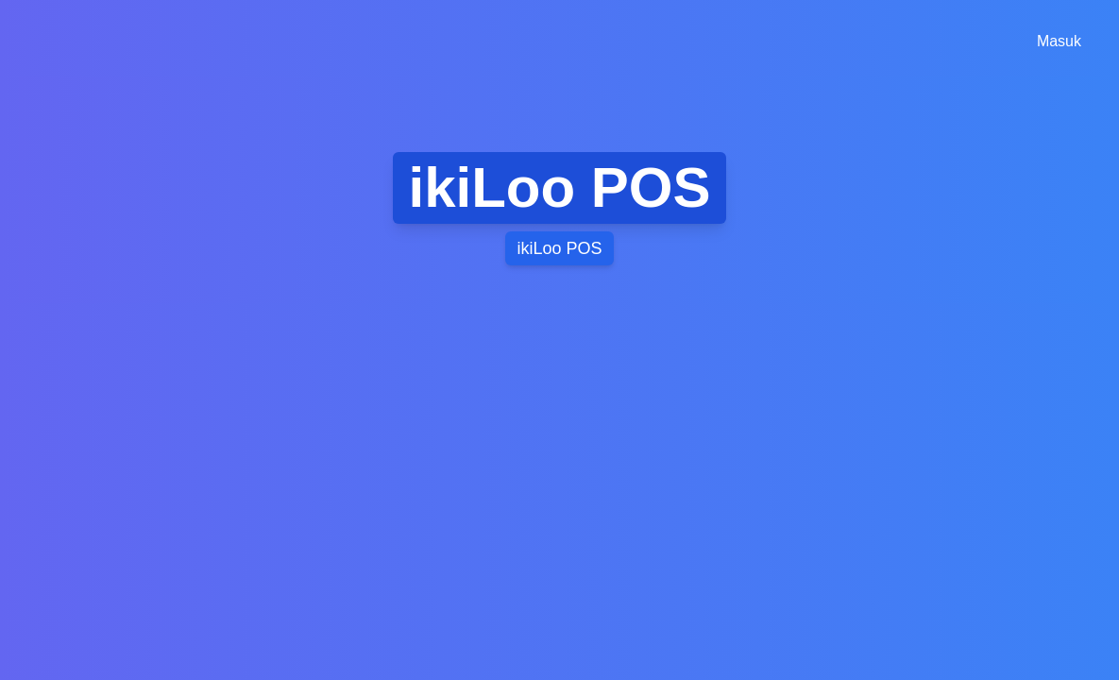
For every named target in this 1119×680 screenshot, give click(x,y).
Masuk (1059, 41)
